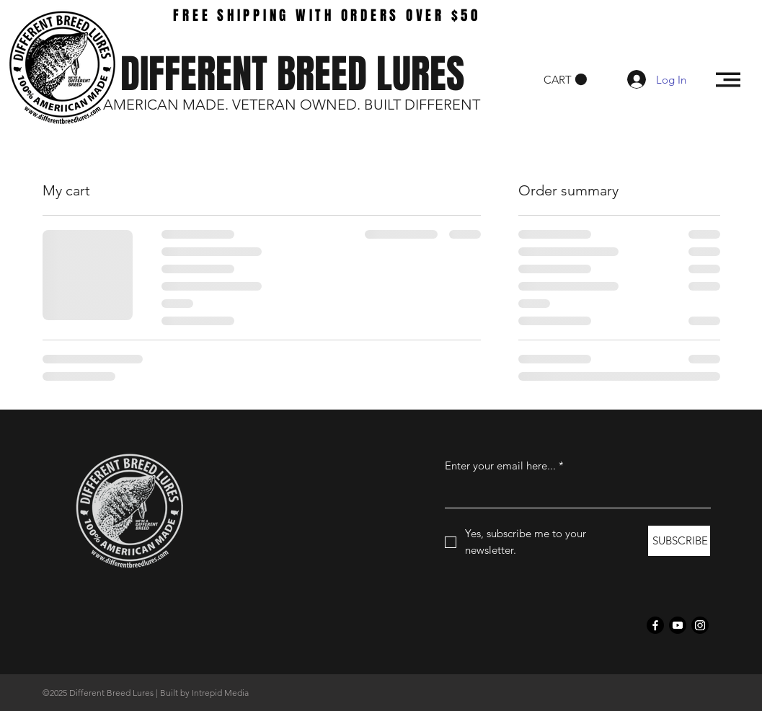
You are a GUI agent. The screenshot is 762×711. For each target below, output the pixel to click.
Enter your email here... (504, 465)
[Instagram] (700, 625)
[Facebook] (655, 625)
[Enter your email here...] (573, 493)
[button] (565, 80)
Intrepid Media (220, 692)
